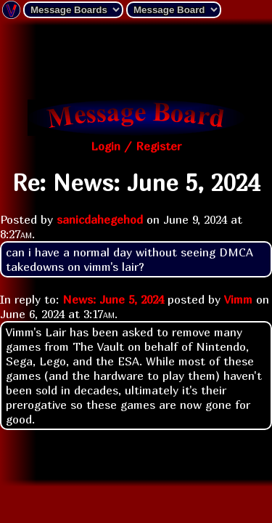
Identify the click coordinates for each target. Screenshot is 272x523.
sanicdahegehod (100, 219)
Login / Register (136, 146)
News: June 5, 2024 (113, 299)
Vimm (238, 299)
